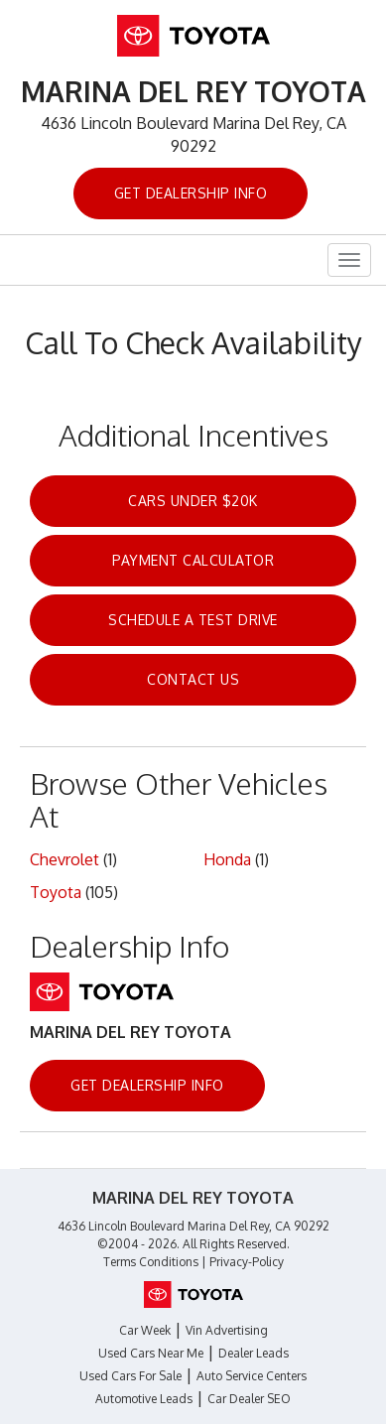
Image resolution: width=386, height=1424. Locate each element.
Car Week (145, 1330)
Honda (227, 859)
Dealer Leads (253, 1353)
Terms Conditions (150, 1261)
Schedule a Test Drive (193, 619)
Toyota (55, 892)
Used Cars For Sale (130, 1375)
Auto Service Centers (251, 1375)
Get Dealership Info (191, 193)
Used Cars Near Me (150, 1353)
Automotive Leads (144, 1398)
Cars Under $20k (193, 500)
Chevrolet (64, 859)
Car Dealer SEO (249, 1398)
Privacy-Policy (246, 1261)
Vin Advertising (227, 1330)
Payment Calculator (193, 560)
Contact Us (193, 679)
